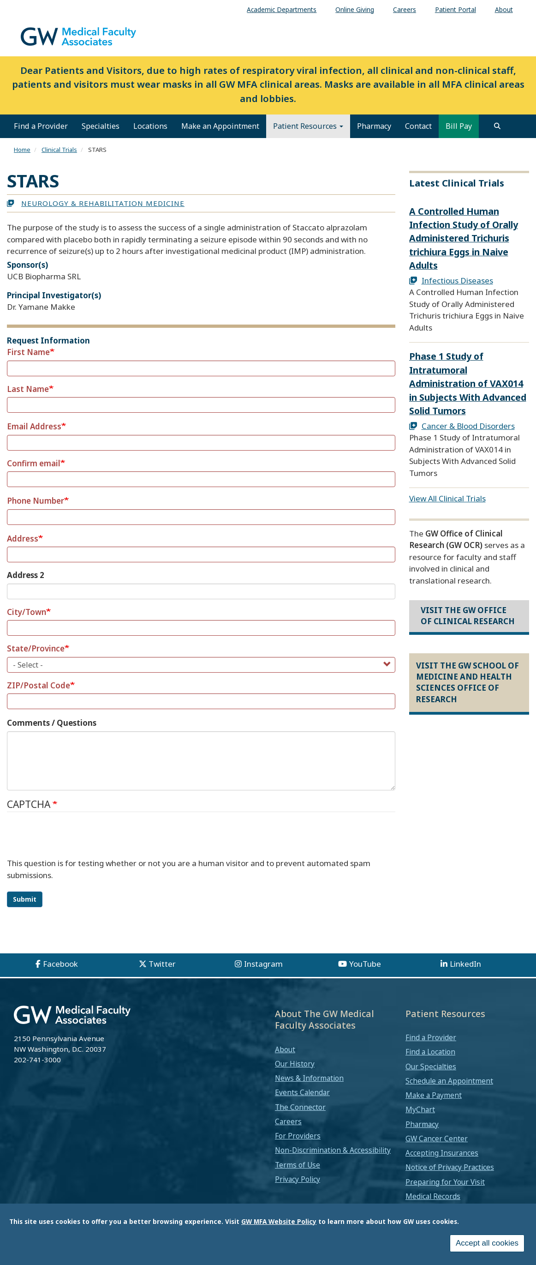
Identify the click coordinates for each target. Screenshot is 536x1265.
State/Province (36, 648)
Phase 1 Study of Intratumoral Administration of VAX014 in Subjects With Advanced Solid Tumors (467, 383)
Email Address (34, 426)
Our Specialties (430, 1066)
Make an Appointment (220, 126)
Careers (288, 1121)
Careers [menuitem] (404, 9)
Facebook (60, 963)
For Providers (298, 1135)
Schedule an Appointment (449, 1080)
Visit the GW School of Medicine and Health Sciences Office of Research (467, 682)
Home (22, 149)
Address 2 (25, 575)
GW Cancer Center (436, 1138)
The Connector (300, 1107)
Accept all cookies (487, 1243)
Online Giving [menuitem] (354, 9)
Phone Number (35, 500)
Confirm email (33, 463)
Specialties (100, 126)
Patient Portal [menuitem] (455, 9)
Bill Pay (459, 126)
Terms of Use (297, 1164)
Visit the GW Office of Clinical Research (468, 615)
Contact (418, 126)
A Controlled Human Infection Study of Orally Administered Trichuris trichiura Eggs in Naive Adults (463, 238)
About (285, 1049)
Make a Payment (433, 1095)
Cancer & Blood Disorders (468, 426)
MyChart (420, 1109)
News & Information (309, 1078)
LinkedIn (465, 963)
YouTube (365, 963)
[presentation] (77, 839)
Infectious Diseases (457, 280)
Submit (24, 899)
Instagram (263, 963)
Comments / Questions (51, 722)
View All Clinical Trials (447, 498)
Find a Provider (41, 126)
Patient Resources (308, 126)
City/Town (26, 612)
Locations (150, 126)
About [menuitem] (504, 9)
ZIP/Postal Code (38, 685)
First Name (28, 352)
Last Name (28, 389)
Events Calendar (302, 1092)
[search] (497, 126)
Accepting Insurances (441, 1152)
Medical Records (432, 1196)
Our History (295, 1063)
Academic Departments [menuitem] (281, 9)
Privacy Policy (297, 1179)
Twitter (162, 963)
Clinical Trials (59, 149)
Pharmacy (374, 126)
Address (22, 538)
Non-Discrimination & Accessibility (333, 1150)
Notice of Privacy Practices (449, 1167)
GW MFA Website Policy (278, 1221)
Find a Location (430, 1051)
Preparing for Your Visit (445, 1182)
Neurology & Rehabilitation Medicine (103, 203)
